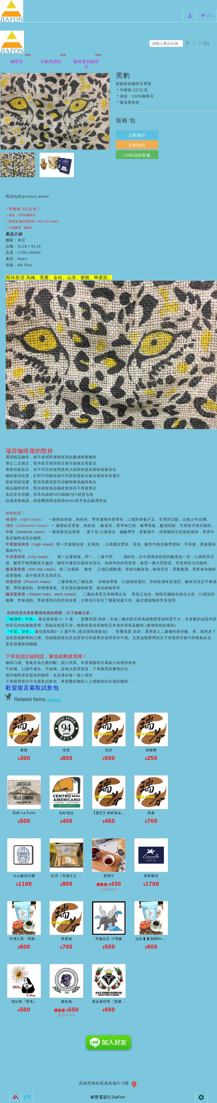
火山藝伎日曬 (24, 876)
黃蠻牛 (108, 876)
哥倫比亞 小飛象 (108, 939)
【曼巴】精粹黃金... (108, 813)
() (205, 43)
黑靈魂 (66, 939)
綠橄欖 (151, 750)
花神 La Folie (23, 813)
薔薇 (24, 750)
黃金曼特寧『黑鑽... (108, 1002)
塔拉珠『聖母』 (24, 1002)
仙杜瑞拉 (66, 813)
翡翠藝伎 (151, 876)
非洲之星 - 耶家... (24, 939)
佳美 (66, 750)
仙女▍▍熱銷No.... (151, 939)
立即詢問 (137, 145)
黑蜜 (151, 813)
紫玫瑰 (66, 1002)
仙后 (108, 750)
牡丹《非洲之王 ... (66, 876)
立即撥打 (137, 135)
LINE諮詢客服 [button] (136, 155)
